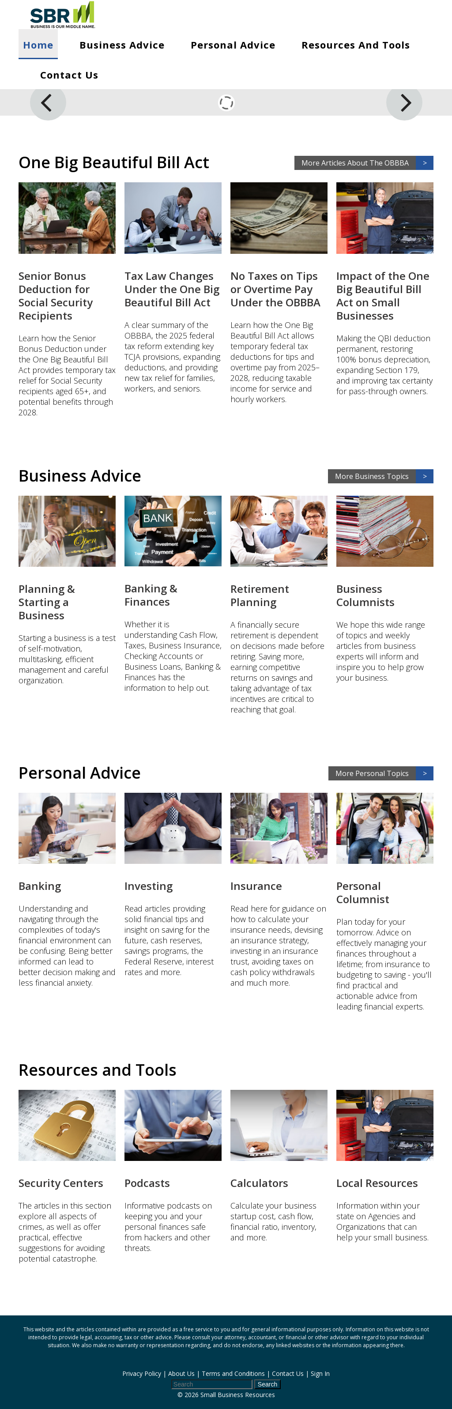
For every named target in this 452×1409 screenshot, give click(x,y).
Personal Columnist (362, 892)
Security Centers (61, 1182)
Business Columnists (365, 595)
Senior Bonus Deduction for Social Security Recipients (56, 295)
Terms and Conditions (233, 1373)
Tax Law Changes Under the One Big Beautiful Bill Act (171, 288)
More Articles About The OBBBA (367, 163)
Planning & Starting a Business (47, 601)
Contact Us (69, 74)
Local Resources (377, 1182)
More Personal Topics (384, 773)
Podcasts (147, 1182)
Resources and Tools (355, 44)
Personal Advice (233, 44)
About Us (181, 1373)
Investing (148, 885)
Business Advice (122, 44)
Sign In (320, 1373)
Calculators (259, 1182)
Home (38, 44)
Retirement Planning (259, 595)
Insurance (256, 885)
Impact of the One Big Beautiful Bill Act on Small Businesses (382, 295)
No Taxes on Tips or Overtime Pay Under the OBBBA (275, 288)
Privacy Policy (141, 1373)
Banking (40, 885)
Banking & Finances (150, 595)
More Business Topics (384, 476)
